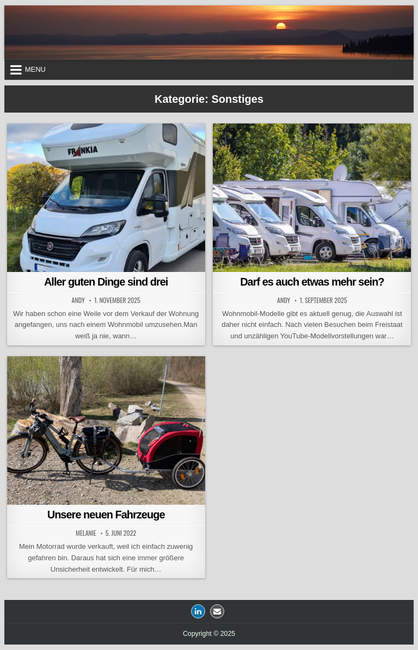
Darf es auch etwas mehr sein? (312, 282)
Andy (78, 300)
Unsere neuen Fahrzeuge (106, 515)
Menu (35, 69)
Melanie (86, 533)
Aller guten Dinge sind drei (106, 282)
